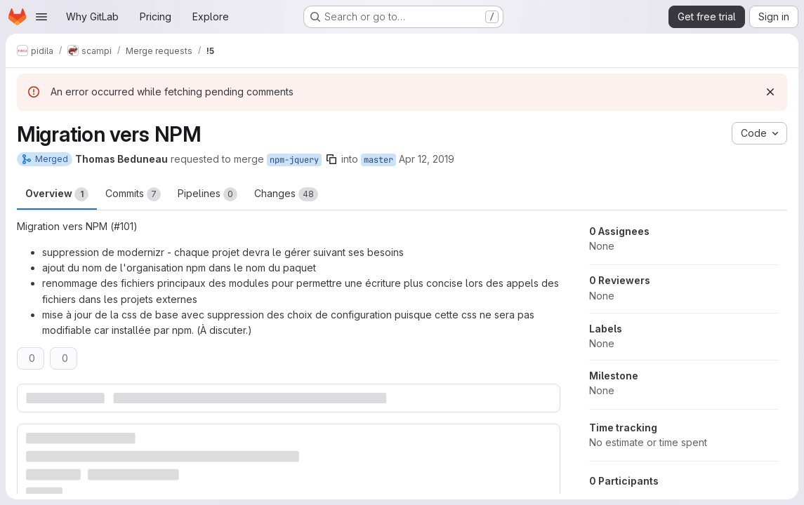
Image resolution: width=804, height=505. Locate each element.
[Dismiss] (770, 91)
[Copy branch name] (331, 159)
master (378, 160)
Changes (286, 194)
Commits (133, 194)
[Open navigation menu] (41, 17)
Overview (56, 194)
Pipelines (207, 194)
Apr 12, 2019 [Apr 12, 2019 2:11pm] (426, 159)
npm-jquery (294, 160)
